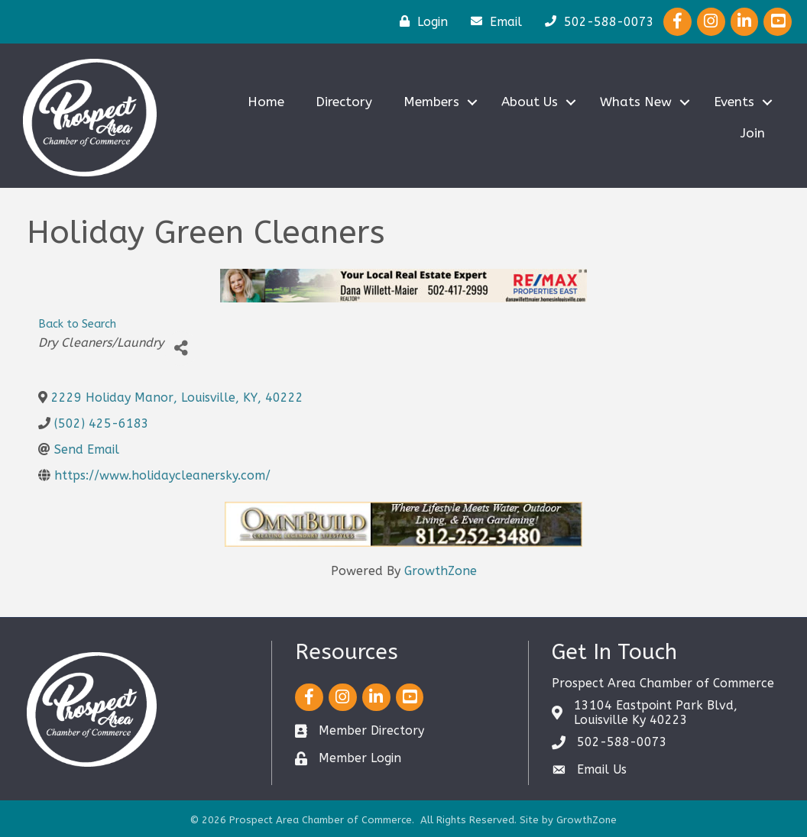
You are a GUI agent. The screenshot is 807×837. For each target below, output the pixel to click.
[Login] (420, 21)
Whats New (636, 101)
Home (266, 101)
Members (431, 101)
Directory (344, 101)
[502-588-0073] (595, 21)
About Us (529, 101)
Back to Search (77, 324)
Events (734, 101)
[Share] (181, 348)
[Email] (492, 21)
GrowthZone (440, 571)
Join (753, 133)
